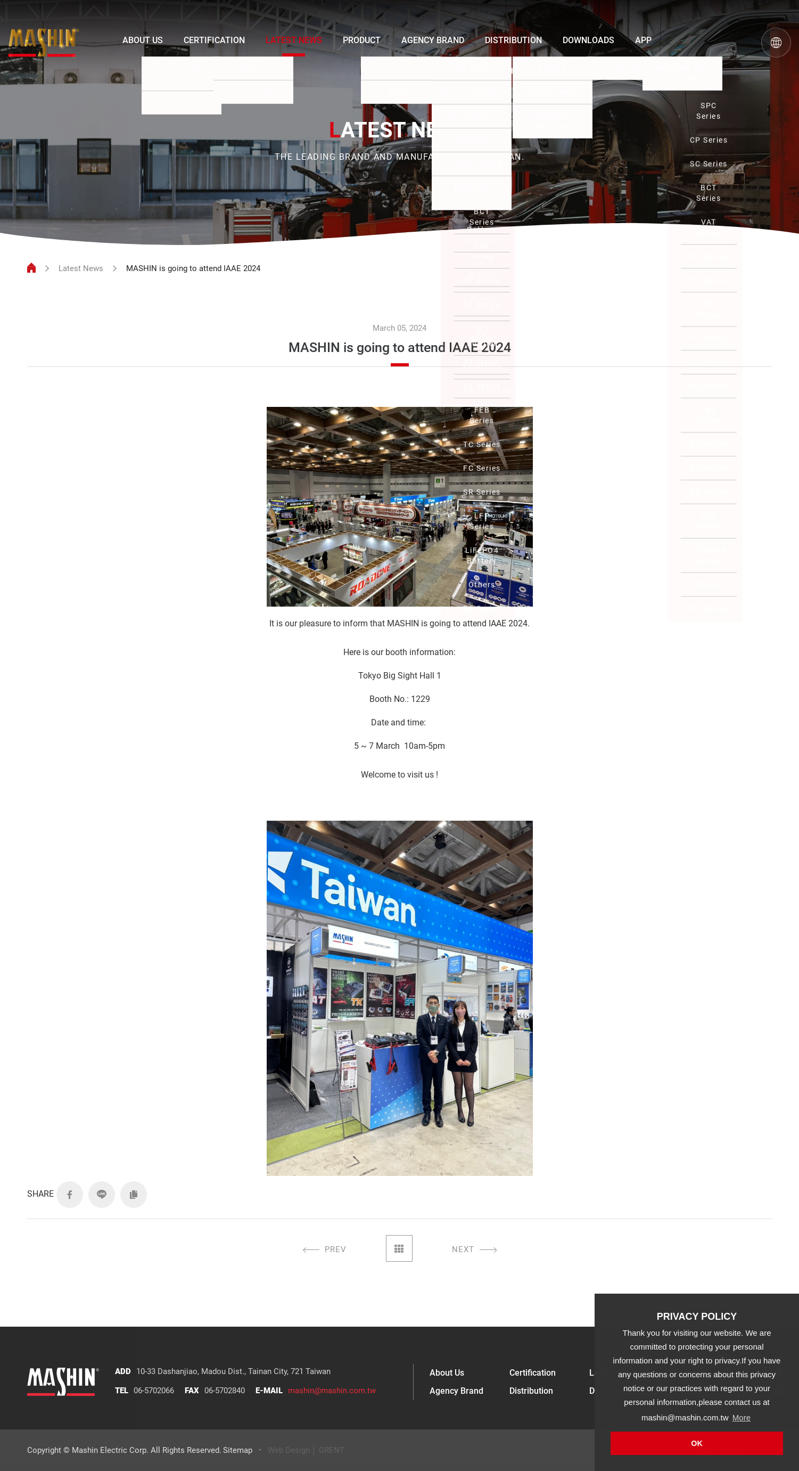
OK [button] (697, 1443)
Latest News (81, 268)
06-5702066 (154, 1390)
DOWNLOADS (588, 40)
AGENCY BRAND (432, 40)
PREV (336, 1249)
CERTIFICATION (214, 40)
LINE (101, 1194)
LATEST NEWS (294, 40)
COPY (133, 1194)
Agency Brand (456, 1391)
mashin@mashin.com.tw (332, 1390)
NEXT (463, 1249)
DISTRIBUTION (513, 40)
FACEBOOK (69, 1194)
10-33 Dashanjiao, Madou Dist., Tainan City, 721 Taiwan (233, 1371)
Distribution (531, 1391)
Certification (532, 1373)
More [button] (741, 1417)
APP (643, 40)
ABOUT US (142, 40)
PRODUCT (362, 40)
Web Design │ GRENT (306, 1450)
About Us (447, 1373)
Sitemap (237, 1450)
